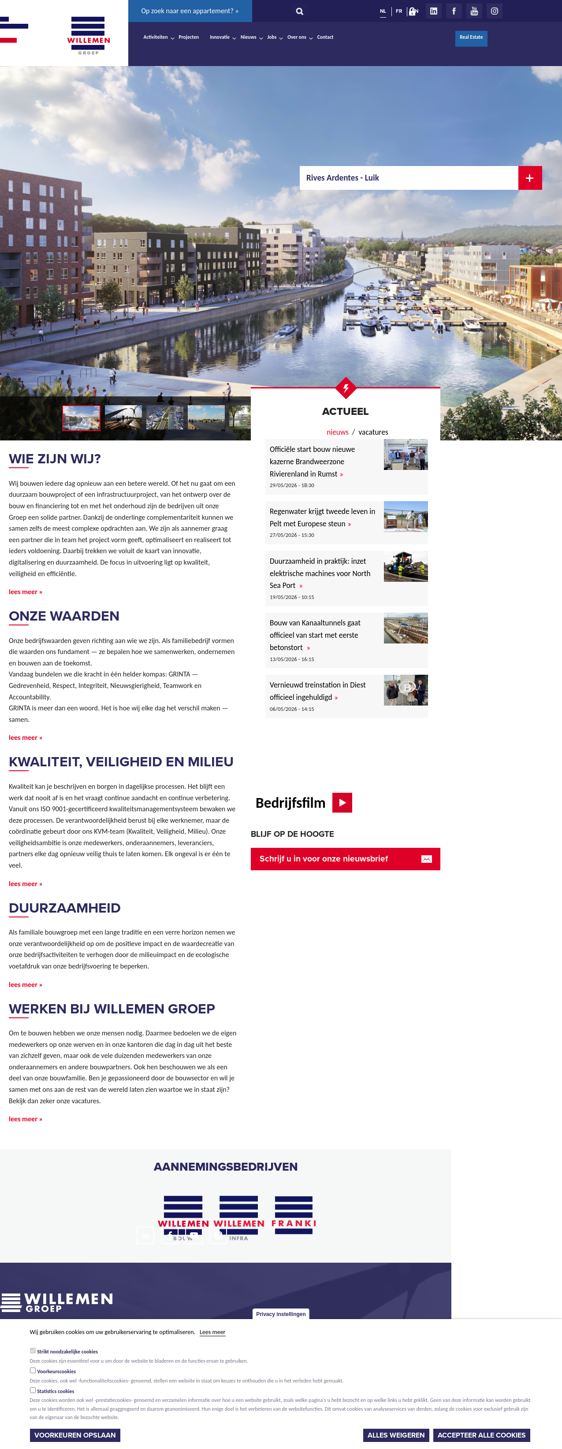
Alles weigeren (396, 1435)
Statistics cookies (55, 1391)
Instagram (494, 11)
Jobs (272, 37)
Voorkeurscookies (56, 1371)
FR (399, 11)
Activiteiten (156, 37)
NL (383, 11)
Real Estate (471, 37)
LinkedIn (434, 11)
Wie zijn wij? (55, 459)
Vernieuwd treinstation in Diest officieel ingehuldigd (318, 691)
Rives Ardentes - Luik (342, 178)
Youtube (474, 11)
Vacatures (373, 432)
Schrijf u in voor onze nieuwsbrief (324, 859)
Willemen (89, 35)
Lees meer (212, 1332)
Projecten (189, 37)
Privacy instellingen (281, 1314)
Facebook (454, 11)
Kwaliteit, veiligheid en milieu (121, 762)
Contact (325, 37)
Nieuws (248, 37)
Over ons (296, 37)
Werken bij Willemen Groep (112, 1009)
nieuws (338, 432)
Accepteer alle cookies (482, 1435)
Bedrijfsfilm (291, 803)
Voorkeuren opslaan (75, 1435)
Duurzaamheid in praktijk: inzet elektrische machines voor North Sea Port (320, 573)
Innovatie (220, 37)
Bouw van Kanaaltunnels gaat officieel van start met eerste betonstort (315, 635)
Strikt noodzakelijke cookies (67, 1352)
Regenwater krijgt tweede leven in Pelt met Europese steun (322, 517)
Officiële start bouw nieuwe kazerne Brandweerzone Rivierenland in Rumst (312, 461)
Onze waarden (64, 616)
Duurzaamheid (65, 908)
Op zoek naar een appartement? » (190, 11)
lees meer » (26, 592)
